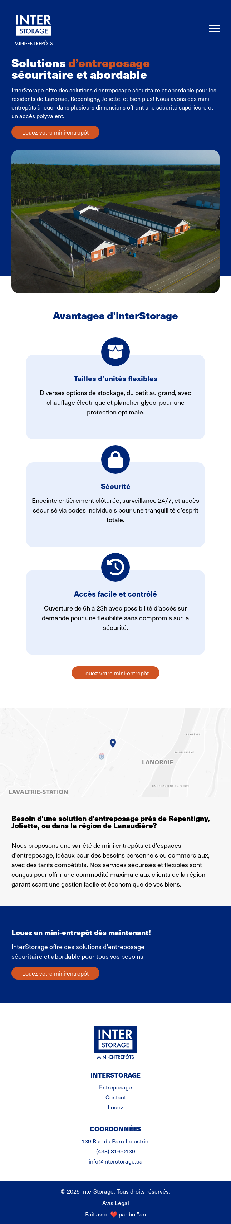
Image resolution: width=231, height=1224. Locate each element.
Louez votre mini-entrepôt (55, 132)
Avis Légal (115, 1202)
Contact (115, 1097)
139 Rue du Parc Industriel (116, 1141)
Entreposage (115, 1087)
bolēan (137, 1214)
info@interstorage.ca (116, 1161)
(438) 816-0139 (115, 1151)
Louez (115, 1107)
